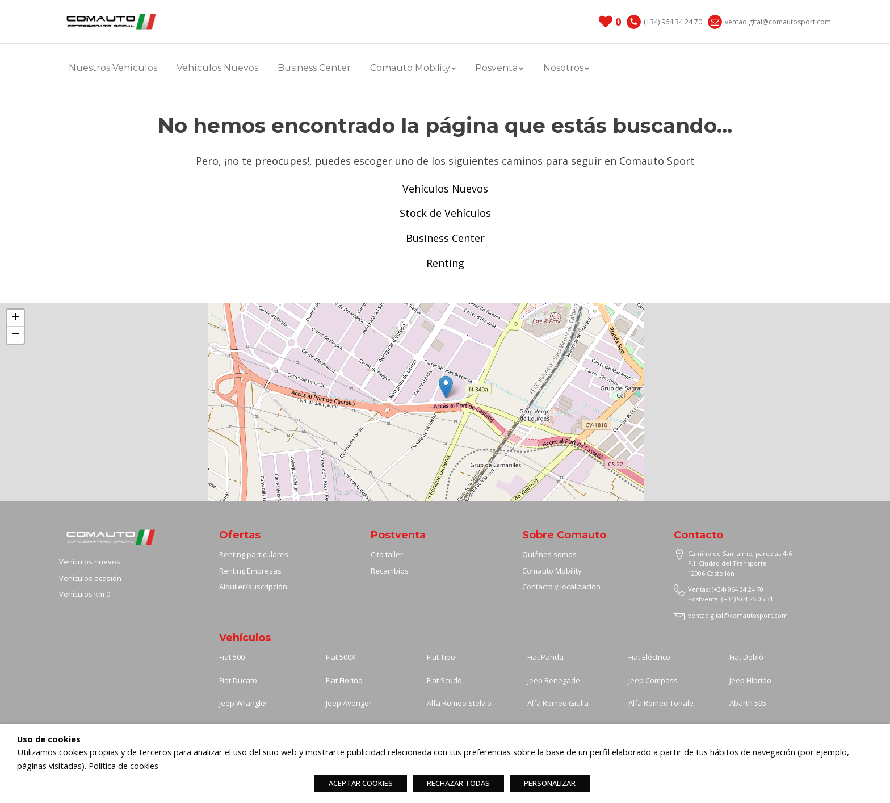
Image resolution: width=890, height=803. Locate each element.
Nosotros (566, 67)
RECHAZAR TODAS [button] (458, 783)
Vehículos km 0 (84, 594)
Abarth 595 (747, 703)
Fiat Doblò (746, 657)
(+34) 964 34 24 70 (673, 22)
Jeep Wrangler (243, 703)
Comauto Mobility (413, 67)
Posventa (499, 67)
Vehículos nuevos (89, 562)
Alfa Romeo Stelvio (459, 703)
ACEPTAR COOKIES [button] (361, 783)
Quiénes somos (549, 554)
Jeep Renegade (553, 680)
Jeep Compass (653, 680)
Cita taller (387, 554)
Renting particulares (253, 554)
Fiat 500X (341, 657)
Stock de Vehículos (445, 213)
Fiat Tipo (441, 657)
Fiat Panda (545, 657)
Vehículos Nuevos (217, 67)
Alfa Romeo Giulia (558, 703)
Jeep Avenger (349, 703)
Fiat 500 (232, 657)
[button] (446, 387)
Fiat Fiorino (344, 680)
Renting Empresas (250, 571)
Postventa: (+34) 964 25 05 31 (730, 599)
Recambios (390, 571)
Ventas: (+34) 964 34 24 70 (725, 589)
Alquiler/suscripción (253, 587)
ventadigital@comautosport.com (778, 22)
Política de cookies (123, 765)
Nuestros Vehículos (113, 67)
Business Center (314, 67)
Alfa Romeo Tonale (661, 703)
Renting (445, 263)
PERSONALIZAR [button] (550, 783)
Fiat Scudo (444, 680)
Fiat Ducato (238, 680)
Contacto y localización (561, 587)
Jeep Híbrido (750, 680)
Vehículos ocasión (90, 578)
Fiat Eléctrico (649, 657)
